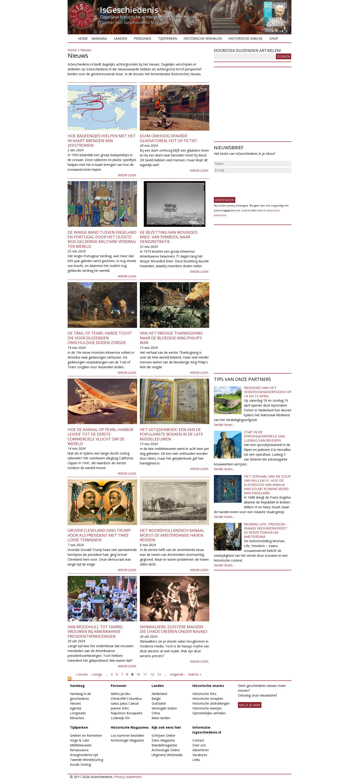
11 (145, 674)
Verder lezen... (224, 424)
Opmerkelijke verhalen (209, 713)
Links (196, 759)
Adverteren (200, 750)
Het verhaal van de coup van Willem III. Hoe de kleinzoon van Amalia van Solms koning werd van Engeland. (267, 484)
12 (152, 674)
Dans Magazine (163, 740)
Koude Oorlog (80, 764)
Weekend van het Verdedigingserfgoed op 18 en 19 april (267, 391)
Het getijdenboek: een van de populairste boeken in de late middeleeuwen (171, 434)
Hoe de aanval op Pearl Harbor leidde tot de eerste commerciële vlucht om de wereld (100, 436)
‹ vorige (96, 674)
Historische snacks (245, 38)
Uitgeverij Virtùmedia (167, 755)
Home (83, 38)
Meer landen (161, 718)
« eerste (82, 674)
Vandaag (99, 38)
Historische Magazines (130, 727)
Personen (142, 38)
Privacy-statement (127, 777)
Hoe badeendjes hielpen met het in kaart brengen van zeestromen (102, 140)
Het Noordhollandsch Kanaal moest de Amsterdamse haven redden (172, 535)
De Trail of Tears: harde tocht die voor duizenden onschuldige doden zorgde (100, 337)
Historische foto (204, 693)
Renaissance (79, 750)
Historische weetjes (207, 708)
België (156, 698)
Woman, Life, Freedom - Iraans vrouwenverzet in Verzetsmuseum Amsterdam (265, 530)
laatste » (194, 674)
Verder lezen (127, 175)
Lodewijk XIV (120, 718)
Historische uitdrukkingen (211, 703)
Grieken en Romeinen (86, 735)
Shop (273, 38)
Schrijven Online (163, 735)
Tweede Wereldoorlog (86, 759)
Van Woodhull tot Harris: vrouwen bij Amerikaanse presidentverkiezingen (95, 631)
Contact (198, 740)
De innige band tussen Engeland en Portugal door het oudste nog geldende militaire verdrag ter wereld (102, 239)
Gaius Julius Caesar (125, 703)
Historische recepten (207, 698)
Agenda (75, 708)
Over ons (199, 745)
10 (138, 674)
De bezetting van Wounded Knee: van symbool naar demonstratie (168, 237)
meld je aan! (249, 705)
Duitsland (159, 703)
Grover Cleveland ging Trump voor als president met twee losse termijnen (99, 535)
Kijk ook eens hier (166, 727)
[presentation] (249, 183)
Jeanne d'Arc (120, 708)
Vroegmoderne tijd (84, 755)
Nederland (159, 693)
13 (159, 674)
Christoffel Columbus (126, 698)
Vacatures (199, 755)
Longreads (78, 713)
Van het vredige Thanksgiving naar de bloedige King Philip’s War (171, 337)
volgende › (177, 674)
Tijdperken (167, 38)
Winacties (77, 718)
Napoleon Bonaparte (126, 713)
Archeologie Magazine (127, 740)
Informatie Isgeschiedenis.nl (206, 729)
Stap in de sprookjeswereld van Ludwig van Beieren (264, 436)
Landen (120, 38)
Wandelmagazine (164, 745)
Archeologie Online (166, 750)
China (156, 713)
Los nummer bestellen (127, 735)
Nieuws (85, 50)
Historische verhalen (203, 38)
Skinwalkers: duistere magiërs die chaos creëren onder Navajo (173, 629)
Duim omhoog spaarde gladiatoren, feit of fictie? (168, 138)
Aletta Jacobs (120, 693)
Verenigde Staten (164, 708)
